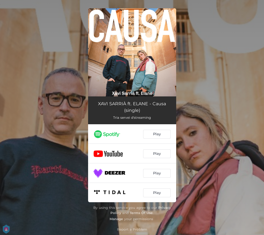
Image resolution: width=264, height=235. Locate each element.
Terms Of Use (141, 213)
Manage (116, 219)
